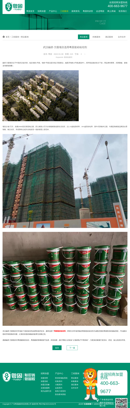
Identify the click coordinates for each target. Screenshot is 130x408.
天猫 (84, 381)
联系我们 (123, 11)
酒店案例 (109, 37)
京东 (84, 378)
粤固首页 (30, 11)
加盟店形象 (45, 385)
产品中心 (53, 11)
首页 (8, 37)
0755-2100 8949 (121, 404)
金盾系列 (58, 388)
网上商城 (111, 11)
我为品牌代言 (46, 391)
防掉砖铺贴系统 (61, 378)
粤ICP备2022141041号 (47, 404)
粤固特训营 (88, 11)
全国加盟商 (45, 388)
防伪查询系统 (60, 394)
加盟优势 (44, 378)
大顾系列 (58, 385)
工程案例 (64, 11)
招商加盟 (42, 11)
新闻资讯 (75, 11)
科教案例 (96, 37)
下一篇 (72, 348)
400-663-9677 (117, 6)
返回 (57, 348)
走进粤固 (100, 11)
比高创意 (88, 404)
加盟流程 (44, 381)
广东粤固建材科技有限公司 (21, 404)
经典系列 (58, 381)
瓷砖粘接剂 (68, 57)
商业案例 (83, 37)
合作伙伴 (122, 37)
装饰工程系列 (60, 391)
